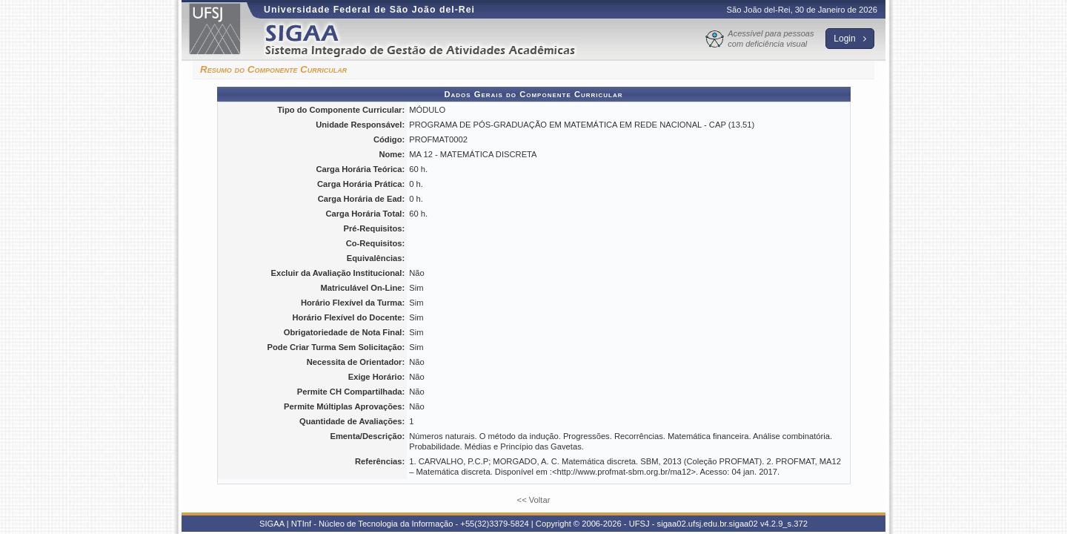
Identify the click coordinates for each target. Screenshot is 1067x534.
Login (850, 38)
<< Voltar (534, 499)
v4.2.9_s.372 (784, 523)
